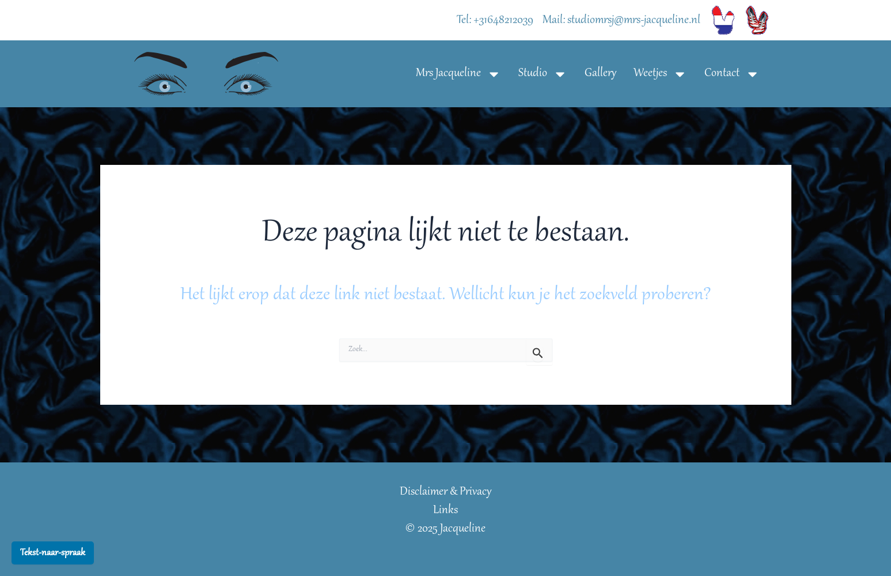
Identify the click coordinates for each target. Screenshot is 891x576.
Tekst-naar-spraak (52, 553)
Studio (542, 74)
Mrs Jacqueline (458, 74)
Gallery (600, 73)
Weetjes (660, 74)
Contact (732, 74)
